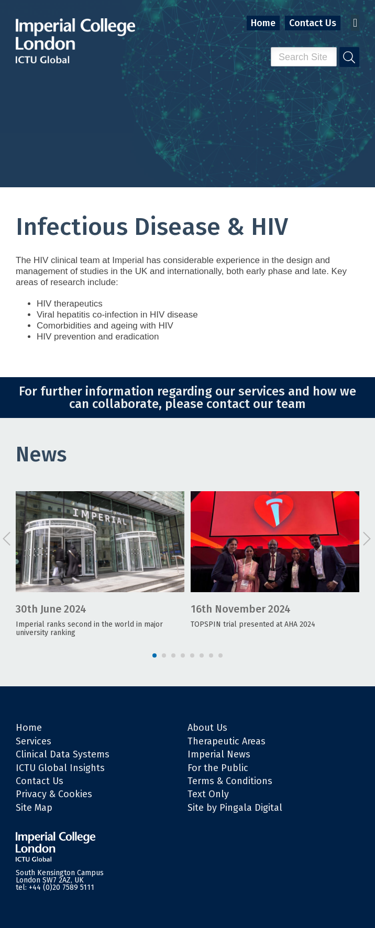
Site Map (34, 807)
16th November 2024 (241, 609)
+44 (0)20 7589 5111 (61, 887)
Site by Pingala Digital (235, 807)
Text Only (208, 794)
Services (33, 741)
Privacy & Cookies (54, 794)
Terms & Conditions (230, 781)
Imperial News (219, 754)
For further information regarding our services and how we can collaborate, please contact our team (187, 397)
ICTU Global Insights (60, 768)
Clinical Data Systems (62, 754)
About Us (207, 727)
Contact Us (312, 23)
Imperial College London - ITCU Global (75, 41)
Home (263, 23)
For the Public (218, 768)
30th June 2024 (51, 609)
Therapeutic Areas (227, 741)
